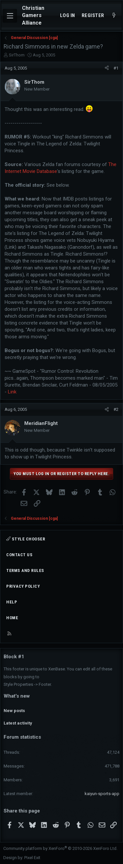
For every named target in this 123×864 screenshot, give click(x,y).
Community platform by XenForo (60, 848)
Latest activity (18, 723)
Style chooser (25, 539)
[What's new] (114, 15)
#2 (115, 409)
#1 (115, 68)
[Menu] (10, 16)
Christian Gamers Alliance (33, 15)
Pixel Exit (32, 857)
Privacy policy (23, 586)
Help (11, 602)
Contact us (19, 554)
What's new (17, 696)
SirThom (17, 55)
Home (12, 617)
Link (12, 392)
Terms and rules (25, 570)
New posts (14, 710)
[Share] (106, 68)
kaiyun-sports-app (102, 793)
